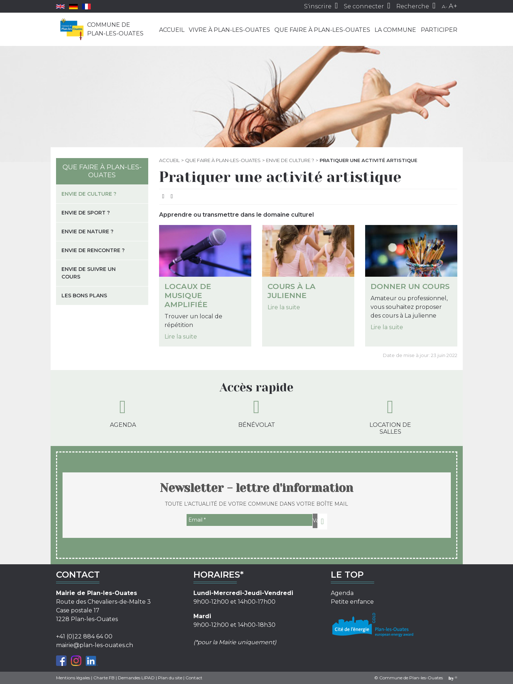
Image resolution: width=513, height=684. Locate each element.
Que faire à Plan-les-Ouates (322, 29)
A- (444, 6)
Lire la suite (180, 336)
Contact (193, 677)
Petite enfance (352, 601)
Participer (439, 29)
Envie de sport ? (85, 212)
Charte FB (104, 677)
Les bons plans (84, 295)
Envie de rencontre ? (93, 250)
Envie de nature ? (87, 231)
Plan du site (170, 677)
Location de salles (390, 416)
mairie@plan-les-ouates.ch (94, 645)
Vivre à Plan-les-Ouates (229, 29)
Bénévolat (256, 413)
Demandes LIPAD (136, 677)
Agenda (123, 413)
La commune (395, 29)
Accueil (171, 29)
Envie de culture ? (290, 160)
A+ (453, 6)
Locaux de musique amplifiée (187, 295)
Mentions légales (73, 677)
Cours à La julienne (292, 291)
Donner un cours (410, 286)
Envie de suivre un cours (88, 273)
